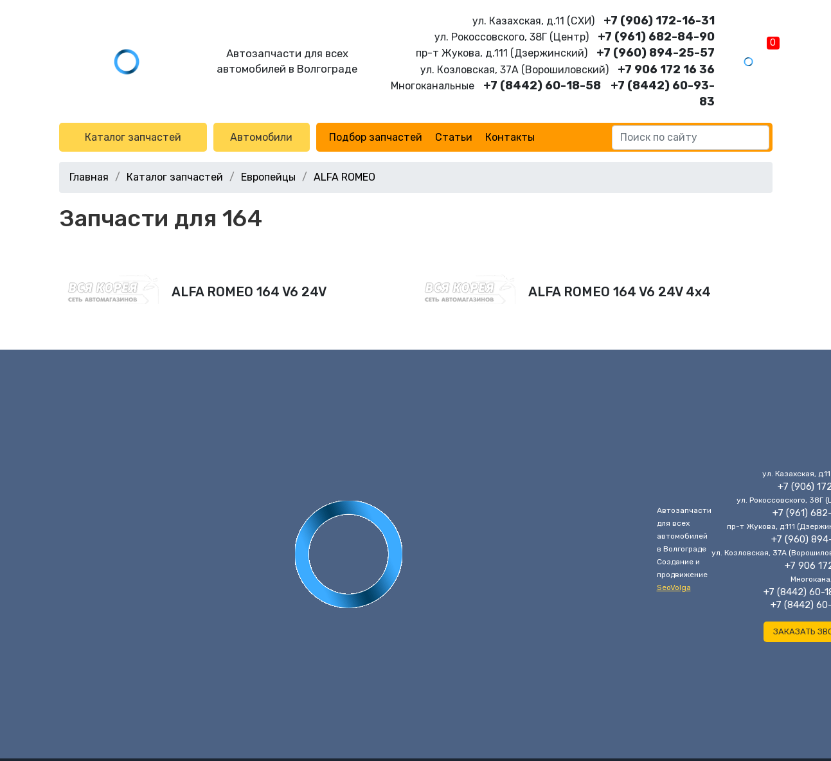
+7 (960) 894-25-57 (655, 53)
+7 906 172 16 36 (666, 69)
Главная (89, 177)
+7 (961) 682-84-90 (656, 37)
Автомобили (261, 137)
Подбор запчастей (375, 137)
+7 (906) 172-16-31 (659, 20)
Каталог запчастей (133, 137)
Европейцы (268, 177)
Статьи (453, 137)
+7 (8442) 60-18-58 (542, 85)
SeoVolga (674, 587)
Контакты (510, 137)
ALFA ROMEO (344, 177)
